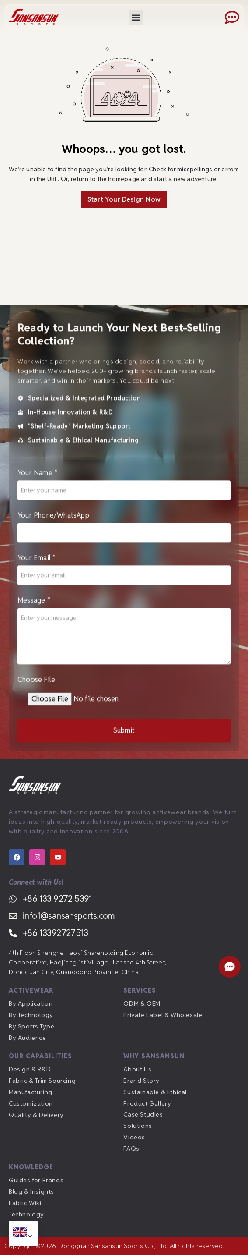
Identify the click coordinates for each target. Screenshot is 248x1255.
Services (139, 990)
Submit (124, 733)
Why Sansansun (154, 1056)
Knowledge (31, 1167)
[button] (136, 17)
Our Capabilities (40, 1056)
